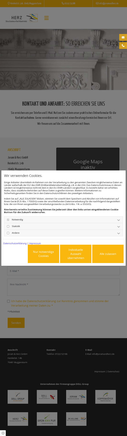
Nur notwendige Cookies (43, 254)
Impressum (35, 243)
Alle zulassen (108, 254)
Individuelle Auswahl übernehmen (75, 254)
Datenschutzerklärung (14, 243)
